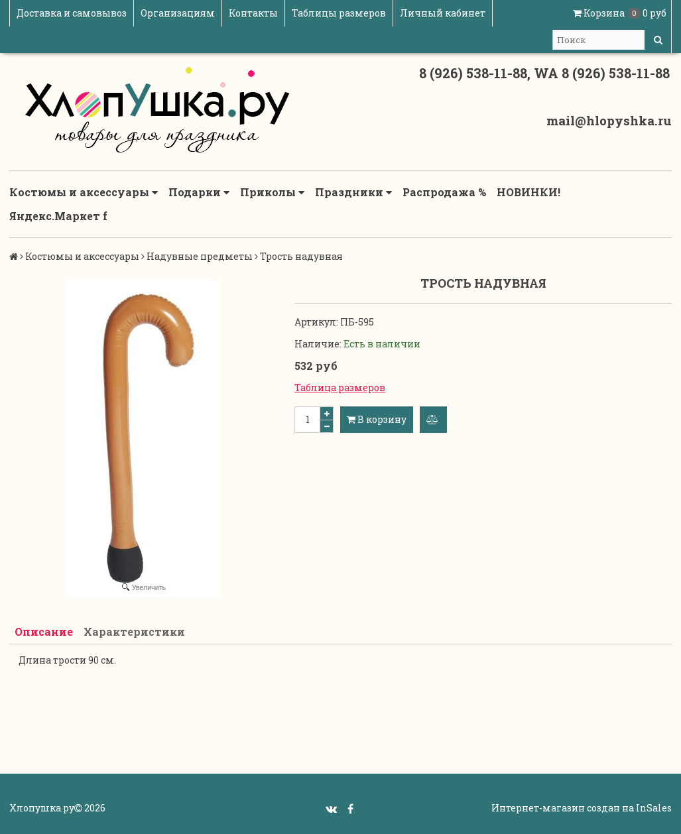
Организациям (178, 13)
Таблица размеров (339, 387)
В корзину (376, 419)
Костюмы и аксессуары (83, 192)
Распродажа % (444, 192)
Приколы (272, 192)
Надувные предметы (200, 256)
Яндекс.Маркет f (58, 216)
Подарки (198, 192)
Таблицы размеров (339, 13)
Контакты (253, 13)
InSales (654, 808)
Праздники (353, 192)
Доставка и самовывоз (72, 13)
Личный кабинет (442, 13)
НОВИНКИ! (528, 192)
